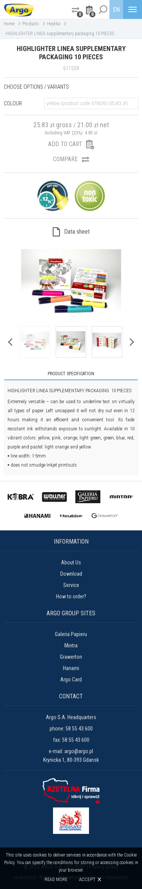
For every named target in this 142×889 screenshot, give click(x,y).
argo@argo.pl (78, 751)
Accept (87, 879)
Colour (13, 103)
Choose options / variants (36, 87)
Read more (56, 879)
